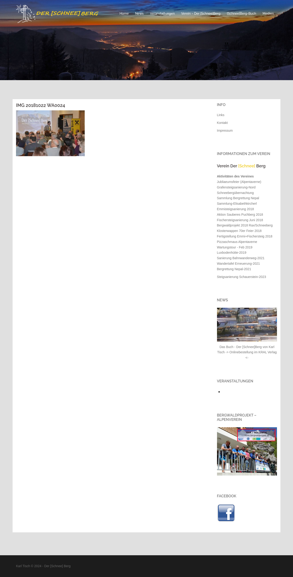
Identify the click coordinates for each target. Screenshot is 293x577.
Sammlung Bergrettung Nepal (238, 198)
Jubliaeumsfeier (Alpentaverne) (239, 182)
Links (221, 115)
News (139, 13)
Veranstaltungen (162, 13)
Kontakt (222, 123)
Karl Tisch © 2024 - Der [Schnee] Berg (43, 566)
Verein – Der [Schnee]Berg (200, 13)
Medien (268, 13)
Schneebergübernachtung (235, 193)
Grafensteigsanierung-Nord (236, 187)
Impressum (225, 130)
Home (124, 13)
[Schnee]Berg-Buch (241, 13)
